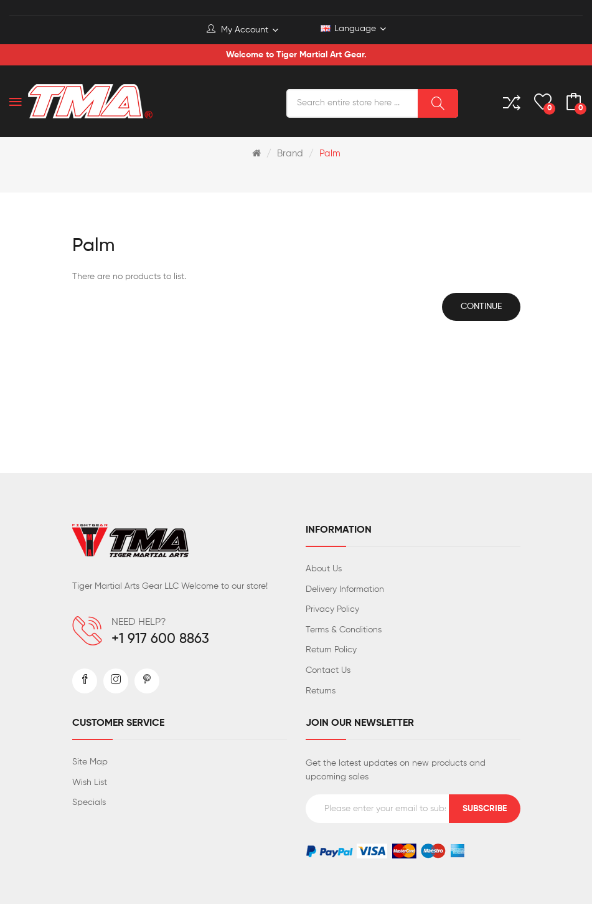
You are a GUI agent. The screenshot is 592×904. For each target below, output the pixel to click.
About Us (324, 568)
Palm (330, 153)
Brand (290, 153)
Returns (321, 691)
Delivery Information (345, 589)
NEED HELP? (138, 622)
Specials (89, 802)
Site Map (90, 762)
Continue (481, 306)
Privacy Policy (332, 609)
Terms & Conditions (344, 630)
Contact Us (328, 670)
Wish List (89, 782)
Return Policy (331, 649)
